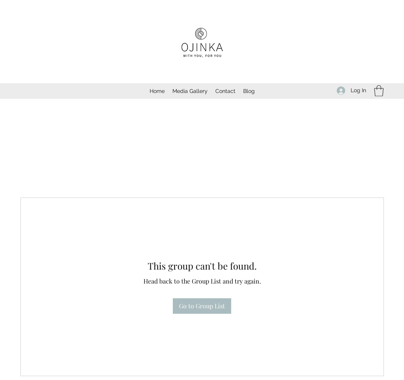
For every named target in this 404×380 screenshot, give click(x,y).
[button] (379, 90)
